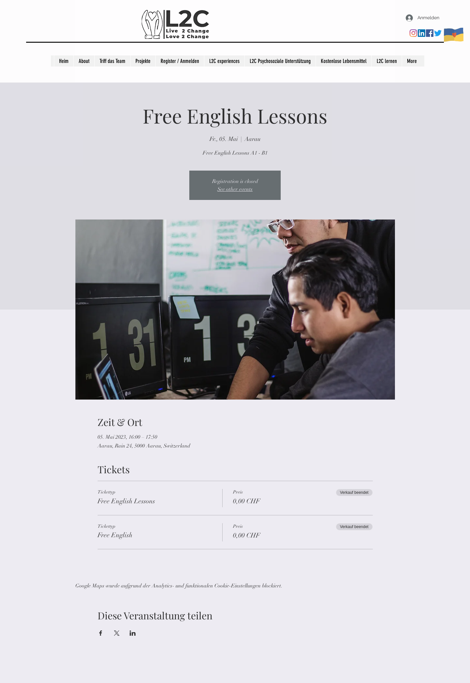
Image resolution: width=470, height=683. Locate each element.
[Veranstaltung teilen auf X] (117, 633)
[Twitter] (438, 33)
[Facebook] (429, 33)
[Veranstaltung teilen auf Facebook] (101, 633)
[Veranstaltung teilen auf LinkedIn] (133, 633)
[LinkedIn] (421, 33)
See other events (235, 189)
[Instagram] (413, 33)
